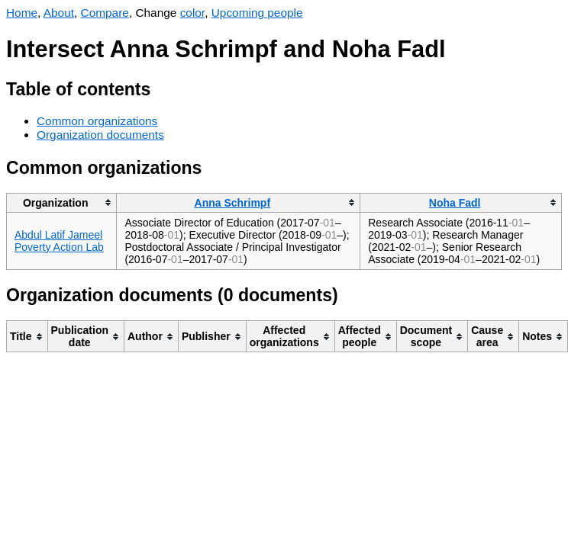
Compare (105, 12)
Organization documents (100, 134)
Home (21, 12)
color (192, 12)
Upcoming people (257, 12)
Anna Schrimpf (233, 203)
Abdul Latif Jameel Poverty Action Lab (59, 241)
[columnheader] (62, 202)
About (59, 12)
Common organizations (97, 120)
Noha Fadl (455, 203)
